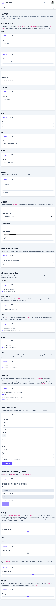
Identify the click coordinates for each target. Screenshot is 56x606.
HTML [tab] (11, 35)
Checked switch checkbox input (14, 395)
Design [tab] (5, 35)
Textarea (5, 96)
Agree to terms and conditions (12, 459)
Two (28, 237)
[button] (48, 2)
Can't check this (8, 500)
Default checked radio (10, 347)
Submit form (7, 463)
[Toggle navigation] (52, 7)
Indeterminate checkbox (10, 309)
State (3, 446)
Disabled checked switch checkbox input (16, 399)
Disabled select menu (8, 493)
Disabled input (6, 487)
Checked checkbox (9, 291)
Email (3, 58)
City (3, 439)
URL (3, 140)
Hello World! (28, 103)
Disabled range (6, 550)
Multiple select (6, 231)
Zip (3, 453)
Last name (5, 426)
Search (4, 122)
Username (5, 432)
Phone (4, 159)
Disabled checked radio (10, 367)
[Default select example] (28, 216)
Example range (6, 529)
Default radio (7, 345)
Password (5, 77)
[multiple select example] (28, 237)
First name (5, 419)
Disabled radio (8, 365)
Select (7, 213)
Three (28, 239)
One (28, 236)
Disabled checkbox (9, 328)
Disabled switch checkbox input (14, 397)
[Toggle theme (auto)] (44, 2)
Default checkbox (9, 289)
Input (3, 40)
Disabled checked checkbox (12, 330)
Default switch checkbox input (13, 392)
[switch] (3, 392)
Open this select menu (28, 234)
